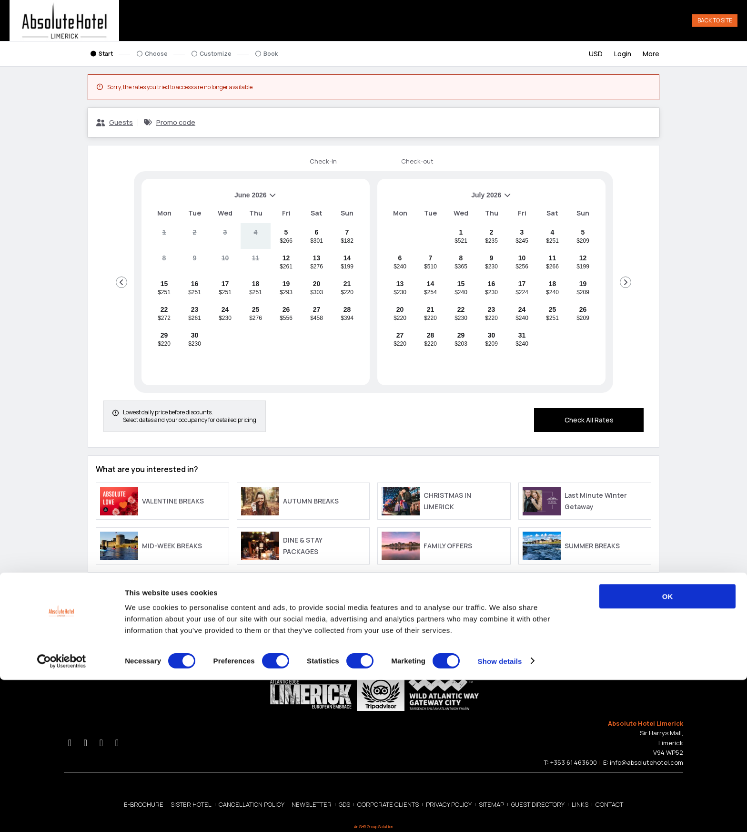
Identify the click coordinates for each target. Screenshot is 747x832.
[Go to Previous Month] (121, 284)
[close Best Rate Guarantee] (359, 594)
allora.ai (649, 634)
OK (667, 748)
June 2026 (213, 200)
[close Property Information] (647, 594)
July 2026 (448, 200)
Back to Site (714, 21)
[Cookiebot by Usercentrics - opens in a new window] (61, 813)
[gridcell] (164, 238)
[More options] (651, 55)
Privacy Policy (103, 634)
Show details (500, 813)
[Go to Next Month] (625, 284)
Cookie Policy (136, 634)
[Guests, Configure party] (114, 124)
